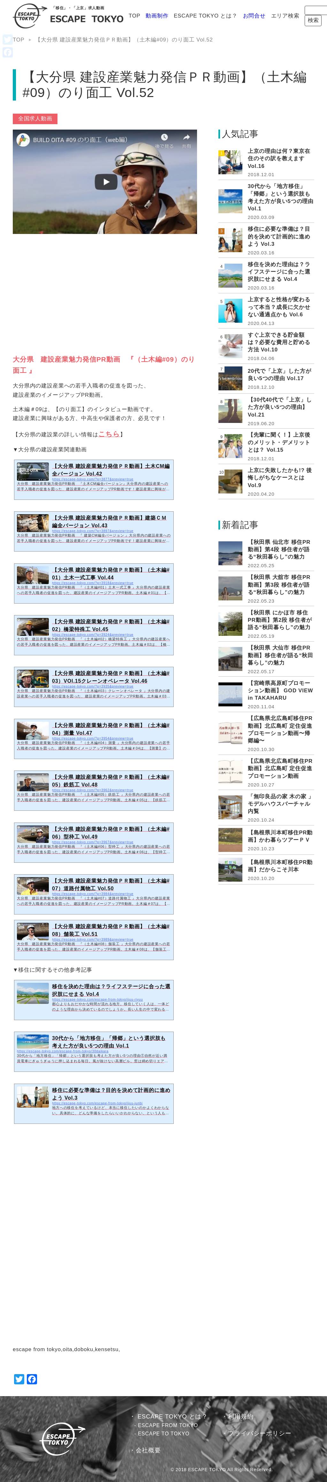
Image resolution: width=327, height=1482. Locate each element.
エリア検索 (250, 16)
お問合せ (219, 16)
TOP (99, 16)
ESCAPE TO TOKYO (163, 1433)
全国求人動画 (35, 119)
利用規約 (240, 1416)
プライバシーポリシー (259, 1433)
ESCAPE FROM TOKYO (168, 1425)
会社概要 (148, 1450)
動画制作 (121, 16)
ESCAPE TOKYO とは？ (170, 16)
